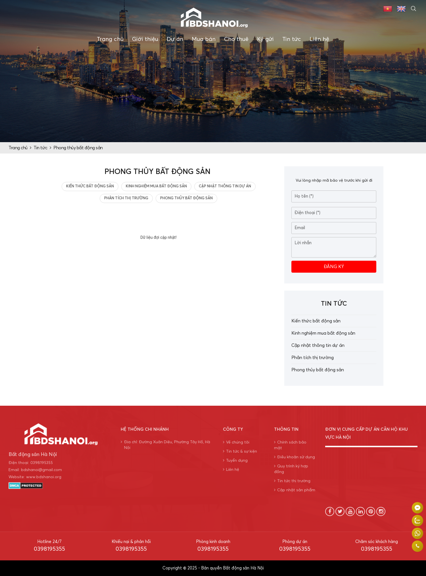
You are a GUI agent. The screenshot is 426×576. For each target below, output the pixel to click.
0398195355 (41, 463)
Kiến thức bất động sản (90, 186)
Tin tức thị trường (292, 481)
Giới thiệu (145, 39)
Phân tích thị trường (126, 198)
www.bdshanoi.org (43, 477)
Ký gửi (265, 39)
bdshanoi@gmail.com (41, 470)
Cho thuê (236, 39)
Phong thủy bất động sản (78, 148)
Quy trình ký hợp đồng (291, 469)
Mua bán (204, 39)
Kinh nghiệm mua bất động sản (156, 186)
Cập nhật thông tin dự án (225, 186)
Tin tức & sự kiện (240, 451)
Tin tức (291, 39)
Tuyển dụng (235, 460)
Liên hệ (319, 39)
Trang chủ (110, 39)
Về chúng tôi (236, 442)
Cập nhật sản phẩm (294, 490)
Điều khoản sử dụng (294, 457)
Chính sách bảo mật (290, 445)
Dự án (175, 39)
